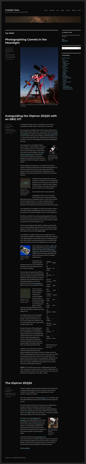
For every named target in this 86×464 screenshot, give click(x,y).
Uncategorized (66, 86)
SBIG (10, 130)
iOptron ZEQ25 (41, 397)
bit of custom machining (51, 133)
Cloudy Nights (34, 418)
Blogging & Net (66, 63)
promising (23, 420)
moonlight (9, 57)
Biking (64, 62)
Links (57, 10)
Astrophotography (9, 49)
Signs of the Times (67, 82)
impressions (39, 424)
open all (63, 58)
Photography (66, 76)
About (79, 10)
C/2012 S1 (7, 54)
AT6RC (29, 412)
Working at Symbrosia (68, 89)
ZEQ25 (13, 57)
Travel (64, 84)
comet (10, 54)
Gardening (65, 70)
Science (64, 80)
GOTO (14, 393)
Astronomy (65, 61)
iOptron (12, 129)
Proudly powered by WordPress (19, 457)
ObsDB (74, 10)
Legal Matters (65, 40)
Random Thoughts (67, 77)
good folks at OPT (41, 437)
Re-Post (65, 79)
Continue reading (25, 448)
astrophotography (9, 393)
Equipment (7, 127)
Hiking (64, 73)
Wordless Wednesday (67, 87)
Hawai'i (64, 72)
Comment (65, 65)
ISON (10, 55)
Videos (68, 10)
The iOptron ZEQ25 (18, 383)
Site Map (51, 10)
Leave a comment (9, 59)
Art (63, 59)
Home (46, 10)
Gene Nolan (46, 247)
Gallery (62, 10)
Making (64, 75)
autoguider (7, 129)
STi (11, 130)
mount (6, 130)
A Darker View (12, 10)
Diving (64, 66)
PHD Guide (42, 249)
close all (67, 58)
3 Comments (8, 396)
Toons (64, 83)
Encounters (65, 68)
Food (64, 69)
